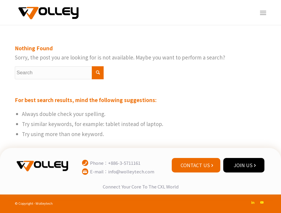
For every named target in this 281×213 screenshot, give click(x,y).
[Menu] (263, 12)
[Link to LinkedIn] (252, 202)
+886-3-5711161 (124, 163)
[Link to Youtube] (261, 202)
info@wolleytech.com (131, 171)
